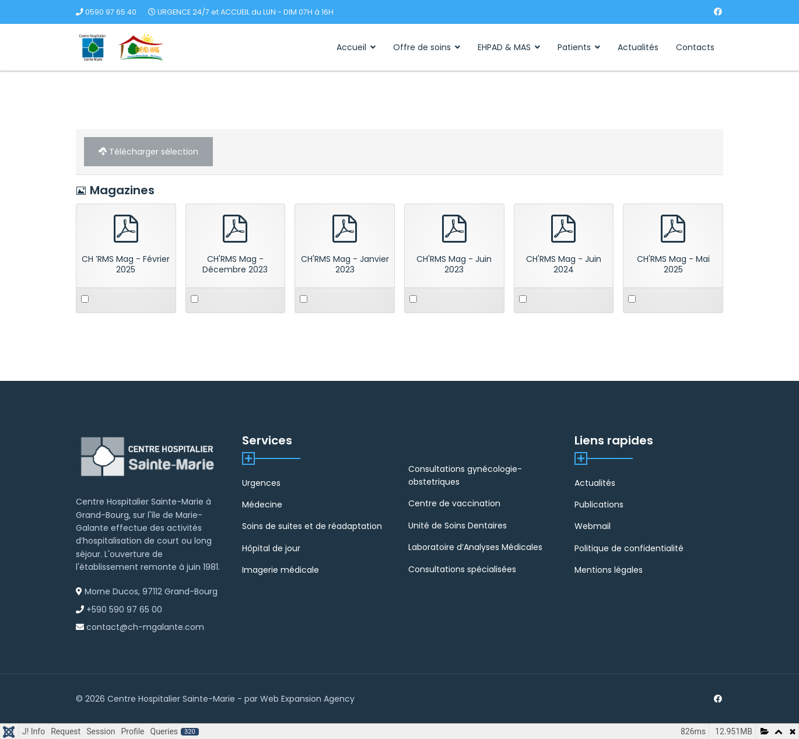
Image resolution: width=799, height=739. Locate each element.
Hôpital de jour (271, 548)
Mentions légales (608, 570)
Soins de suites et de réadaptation (312, 526)
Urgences (261, 483)
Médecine (262, 504)
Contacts (695, 47)
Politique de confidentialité (629, 548)
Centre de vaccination (454, 503)
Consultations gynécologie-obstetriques (465, 475)
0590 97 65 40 (110, 12)
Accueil (351, 47)
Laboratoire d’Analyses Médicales (475, 547)
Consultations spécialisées (462, 569)
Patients (574, 47)
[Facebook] (718, 11)
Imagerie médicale (280, 570)
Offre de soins (422, 47)
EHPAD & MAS (504, 47)
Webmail (592, 526)
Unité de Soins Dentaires (457, 525)
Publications (598, 504)
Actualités (638, 47)
